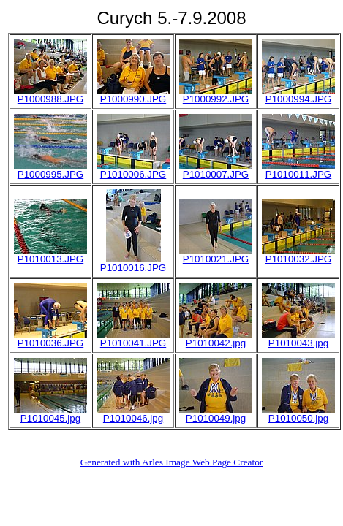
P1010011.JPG (298, 174)
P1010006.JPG (133, 174)
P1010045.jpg (50, 418)
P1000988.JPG (50, 99)
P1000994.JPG (298, 99)
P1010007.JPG (216, 174)
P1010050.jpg (298, 418)
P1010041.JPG (133, 343)
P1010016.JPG (133, 267)
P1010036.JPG (50, 343)
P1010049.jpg (216, 418)
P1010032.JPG (298, 259)
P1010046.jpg (133, 418)
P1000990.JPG (133, 99)
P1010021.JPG (216, 259)
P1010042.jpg (216, 343)
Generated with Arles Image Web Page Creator (171, 462)
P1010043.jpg (298, 343)
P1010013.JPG (50, 259)
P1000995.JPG (50, 174)
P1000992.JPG (216, 99)
